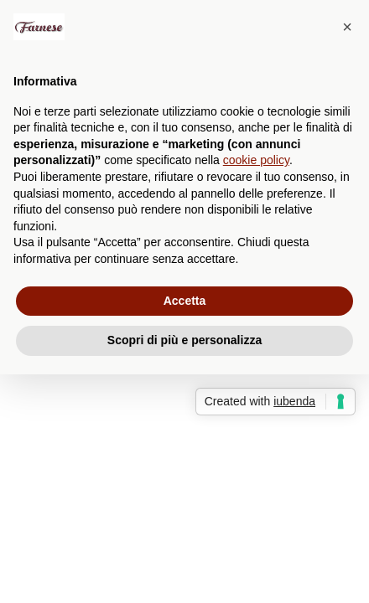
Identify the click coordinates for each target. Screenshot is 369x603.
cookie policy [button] (256, 160)
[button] (347, 26)
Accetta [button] (185, 300)
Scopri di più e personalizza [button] (184, 340)
